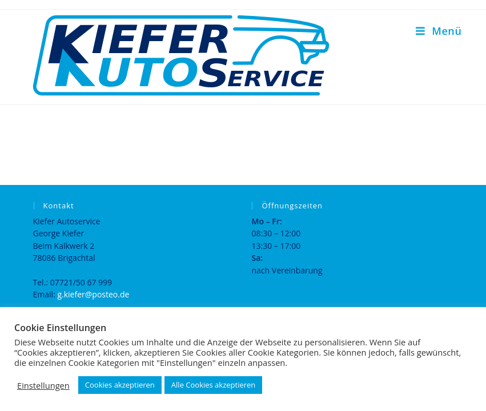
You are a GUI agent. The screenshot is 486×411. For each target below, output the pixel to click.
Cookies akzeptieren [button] (120, 385)
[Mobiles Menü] (438, 31)
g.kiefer (71, 294)
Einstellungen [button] (43, 385)
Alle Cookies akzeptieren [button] (213, 385)
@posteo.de (107, 294)
